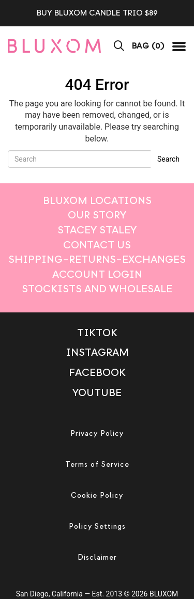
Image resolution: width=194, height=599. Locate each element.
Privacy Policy (97, 433)
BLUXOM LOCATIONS (97, 200)
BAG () (148, 46)
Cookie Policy (97, 495)
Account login (97, 274)
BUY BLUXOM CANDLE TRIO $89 (97, 13)
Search (168, 159)
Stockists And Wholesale (97, 288)
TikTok (97, 332)
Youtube (97, 392)
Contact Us (97, 245)
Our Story (97, 215)
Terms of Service (97, 464)
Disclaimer (97, 557)
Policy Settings (97, 526)
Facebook (97, 372)
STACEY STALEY (97, 230)
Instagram (97, 352)
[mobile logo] (54, 46)
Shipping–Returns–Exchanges (97, 259)
